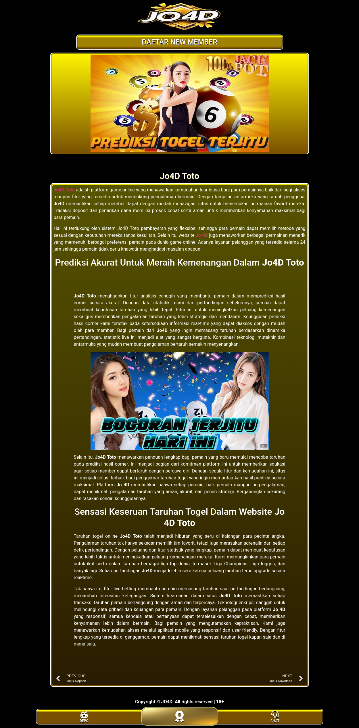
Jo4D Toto (64, 190)
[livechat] (275, 716)
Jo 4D (202, 235)
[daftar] (179, 723)
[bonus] (84, 716)
